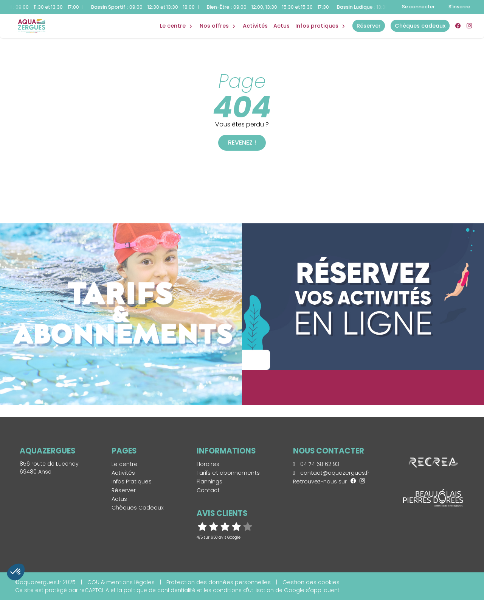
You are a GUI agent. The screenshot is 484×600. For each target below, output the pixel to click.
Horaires (208, 464)
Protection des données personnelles (218, 582)
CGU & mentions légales (121, 582)
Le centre (125, 464)
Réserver (124, 490)
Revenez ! (242, 142)
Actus (281, 25)
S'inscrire (459, 6)
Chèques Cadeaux (138, 507)
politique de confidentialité (159, 590)
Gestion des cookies (311, 582)
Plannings (209, 481)
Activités (255, 25)
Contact (208, 490)
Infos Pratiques (316, 25)
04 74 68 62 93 (316, 464)
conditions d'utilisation (243, 590)
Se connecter (418, 6)
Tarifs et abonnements (228, 473)
